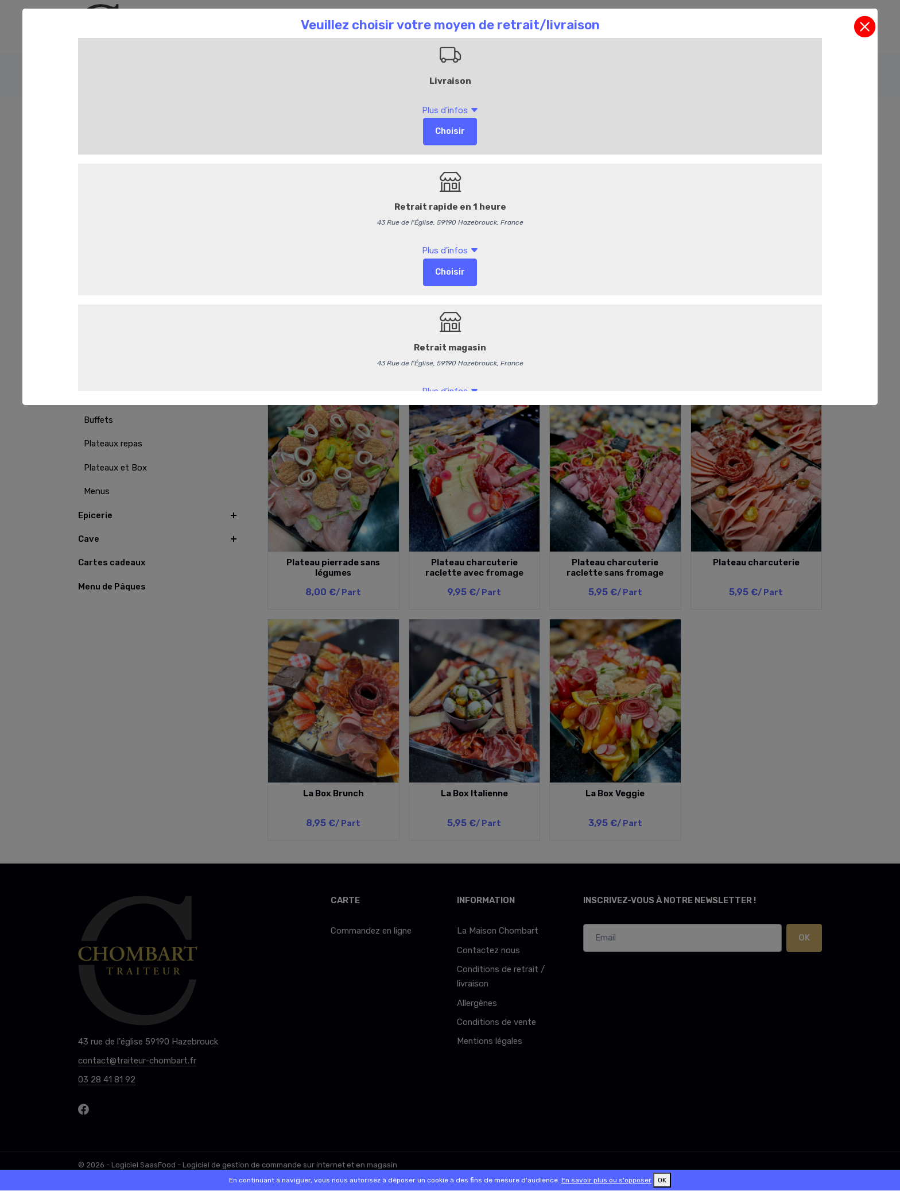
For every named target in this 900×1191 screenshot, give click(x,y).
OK (662, 1180)
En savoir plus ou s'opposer (606, 1180)
